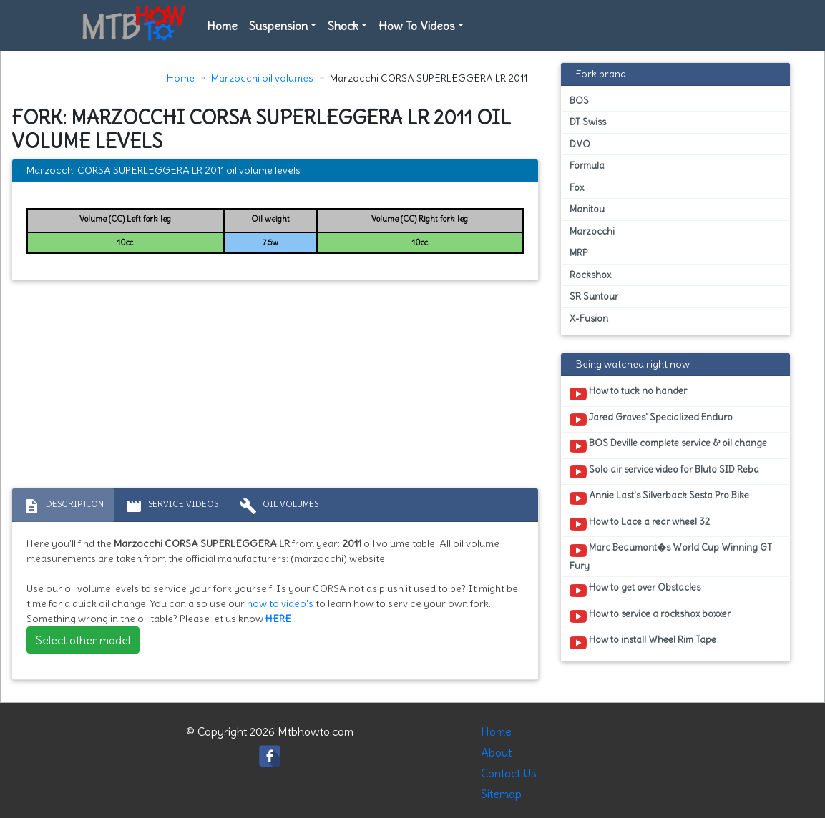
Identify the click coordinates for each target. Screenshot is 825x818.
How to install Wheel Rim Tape (643, 642)
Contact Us (509, 773)
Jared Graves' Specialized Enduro (651, 419)
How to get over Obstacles (635, 589)
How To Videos (417, 26)
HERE (278, 618)
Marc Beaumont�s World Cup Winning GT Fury (671, 556)
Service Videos (171, 506)
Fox (577, 188)
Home (222, 26)
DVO (580, 144)
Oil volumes (279, 506)
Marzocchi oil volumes (262, 78)
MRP (578, 253)
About (496, 752)
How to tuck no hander (628, 393)
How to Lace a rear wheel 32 (640, 524)
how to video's (280, 603)
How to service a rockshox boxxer (650, 616)
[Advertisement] (275, 387)
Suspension (278, 26)
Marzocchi (592, 231)
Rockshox (590, 275)
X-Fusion (589, 318)
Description (63, 506)
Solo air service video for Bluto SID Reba (664, 472)
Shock (343, 26)
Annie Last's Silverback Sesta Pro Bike (659, 497)
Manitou (587, 209)
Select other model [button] (83, 640)
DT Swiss (588, 122)
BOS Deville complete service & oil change (668, 445)
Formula (587, 165)
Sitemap (501, 794)
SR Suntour (594, 296)
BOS (579, 100)
